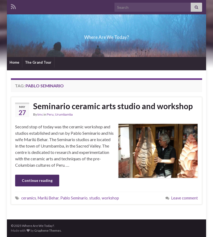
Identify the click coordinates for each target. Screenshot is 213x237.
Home (14, 62)
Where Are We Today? (106, 35)
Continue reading (37, 180)
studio (94, 198)
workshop (110, 198)
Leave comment (184, 198)
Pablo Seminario (74, 198)
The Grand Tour (38, 62)
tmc (40, 114)
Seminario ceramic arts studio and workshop (113, 106)
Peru (50, 114)
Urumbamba (64, 114)
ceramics (28, 198)
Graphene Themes (47, 230)
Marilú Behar (48, 198)
